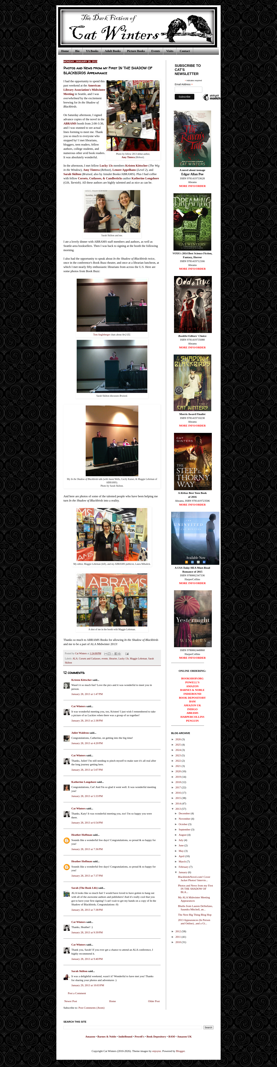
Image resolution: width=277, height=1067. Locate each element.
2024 (178, 749)
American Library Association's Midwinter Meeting (84, 90)
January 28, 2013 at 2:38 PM (87, 720)
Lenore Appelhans (124, 170)
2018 (178, 782)
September (185, 829)
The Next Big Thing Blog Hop (195, 914)
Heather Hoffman (81, 834)
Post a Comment (77, 993)
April (182, 856)
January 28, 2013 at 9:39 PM (87, 932)
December (185, 813)
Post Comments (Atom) (91, 1007)
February (184, 866)
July (181, 840)
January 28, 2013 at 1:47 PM (87, 693)
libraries (113, 658)
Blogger (180, 1050)
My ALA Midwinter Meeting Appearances (194, 899)
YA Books (92, 51)
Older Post (154, 1001)
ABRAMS (69, 123)
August (183, 834)
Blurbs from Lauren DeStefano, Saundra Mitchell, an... (195, 907)
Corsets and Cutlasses (89, 658)
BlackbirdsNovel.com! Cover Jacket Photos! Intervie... (194, 878)
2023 (178, 755)
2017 (178, 787)
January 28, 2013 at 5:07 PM (87, 769)
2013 (178, 808)
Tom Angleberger (101, 334)
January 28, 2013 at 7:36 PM (87, 849)
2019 (178, 776)
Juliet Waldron (80, 732)
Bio (77, 51)
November (185, 818)
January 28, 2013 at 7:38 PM (87, 909)
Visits (169, 51)
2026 (178, 739)
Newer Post (70, 1001)
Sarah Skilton (72, 174)
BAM (171, 1036)
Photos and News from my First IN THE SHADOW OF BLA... (195, 889)
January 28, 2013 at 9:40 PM (87, 958)
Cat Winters (81, 653)
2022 (178, 760)
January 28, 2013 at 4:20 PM (87, 743)
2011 (178, 936)
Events (155, 51)
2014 (178, 803)
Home (65, 51)
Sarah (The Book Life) (84, 887)
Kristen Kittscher (136, 165)
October (183, 824)
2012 (178, 931)
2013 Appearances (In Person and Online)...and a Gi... (194, 921)
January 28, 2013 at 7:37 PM (87, 875)
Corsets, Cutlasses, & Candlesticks (100, 178)
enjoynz (156, 1050)
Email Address (184, 84)
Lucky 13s (106, 165)
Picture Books (136, 51)
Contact (185, 51)
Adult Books (113, 51)
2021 (178, 765)
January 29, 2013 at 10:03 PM (87, 985)
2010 (178, 942)
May (181, 850)
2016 (178, 792)
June (181, 845)
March (183, 861)
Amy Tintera (128, 157)
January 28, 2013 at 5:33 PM (87, 796)
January (183, 872)
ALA (75, 658)
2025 (178, 744)
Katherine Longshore (145, 178)
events (105, 658)
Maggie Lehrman (138, 658)
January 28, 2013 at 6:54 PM (87, 822)
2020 (178, 771)
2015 (178, 797)
